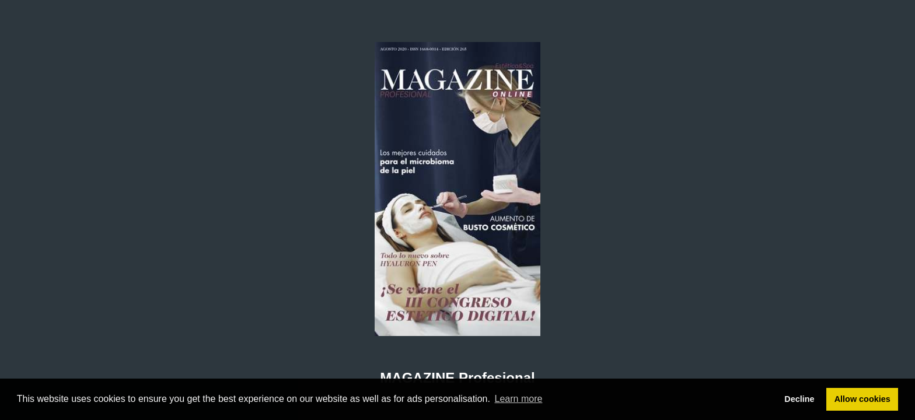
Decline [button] (799, 399)
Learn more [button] (519, 399)
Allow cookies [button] (862, 399)
